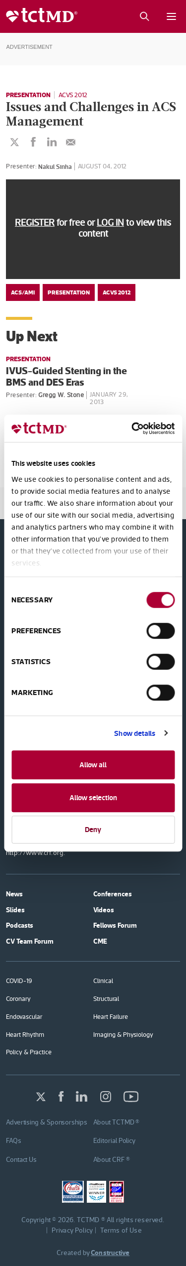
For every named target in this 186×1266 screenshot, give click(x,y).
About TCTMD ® (116, 1122)
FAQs (13, 1140)
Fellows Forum (115, 925)
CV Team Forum (30, 941)
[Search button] (144, 16)
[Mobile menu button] (171, 16)
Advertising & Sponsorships (46, 1122)
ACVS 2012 (73, 95)
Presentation (28, 95)
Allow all (93, 764)
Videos (103, 910)
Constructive (110, 1253)
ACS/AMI (23, 292)
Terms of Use (121, 1230)
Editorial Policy (114, 1140)
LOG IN (110, 222)
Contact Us (21, 1159)
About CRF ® (111, 1159)
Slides (15, 910)
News (14, 894)
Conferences (112, 894)
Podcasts (19, 925)
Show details (134, 733)
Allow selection (93, 797)
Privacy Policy (72, 1230)
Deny (93, 829)
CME (100, 941)
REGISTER (35, 222)
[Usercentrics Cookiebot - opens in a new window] (132, 428)
